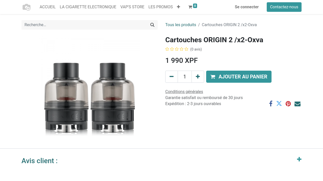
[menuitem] (48, 7)
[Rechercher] (152, 25)
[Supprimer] (171, 77)
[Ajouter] (198, 77)
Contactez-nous (284, 7)
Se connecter (247, 7)
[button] (178, 7)
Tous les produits (180, 24)
